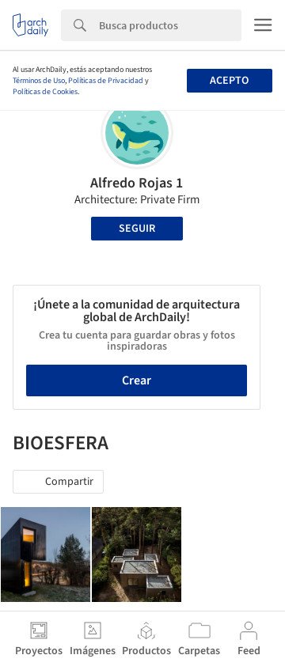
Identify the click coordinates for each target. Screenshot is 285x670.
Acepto (229, 81)
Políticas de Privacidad (105, 80)
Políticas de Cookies (45, 91)
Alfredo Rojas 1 (136, 183)
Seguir (137, 229)
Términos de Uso (39, 80)
